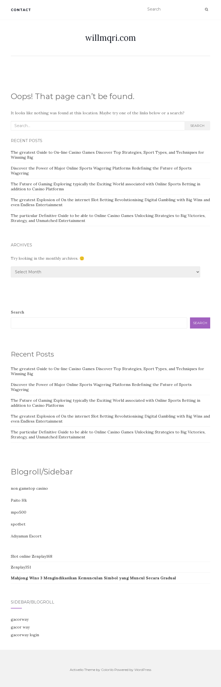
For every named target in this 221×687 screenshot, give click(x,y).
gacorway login (25, 634)
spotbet (18, 524)
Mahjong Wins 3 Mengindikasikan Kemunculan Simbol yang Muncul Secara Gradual (93, 577)
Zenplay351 (21, 567)
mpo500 (18, 512)
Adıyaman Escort (26, 536)
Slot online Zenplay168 (31, 556)
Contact (21, 10)
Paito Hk (19, 500)
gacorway (20, 619)
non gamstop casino (29, 488)
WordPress (142, 670)
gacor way (20, 627)
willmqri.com (110, 38)
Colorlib (107, 670)
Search (197, 125)
